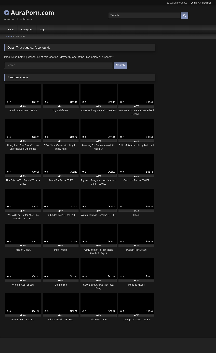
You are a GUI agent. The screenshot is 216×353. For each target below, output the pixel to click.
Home (11, 29)
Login (194, 2)
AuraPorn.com (29, 12)
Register (206, 2)
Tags (42, 29)
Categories (27, 29)
